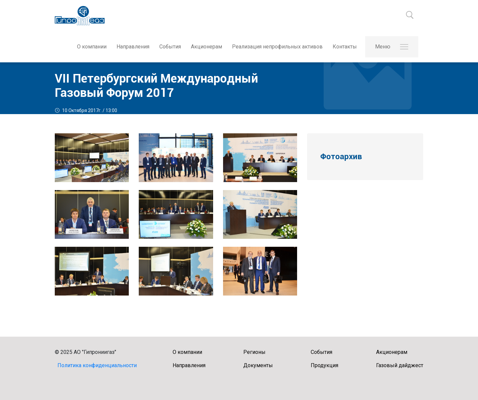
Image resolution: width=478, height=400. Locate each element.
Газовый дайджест (399, 365)
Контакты (345, 46)
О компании (92, 46)
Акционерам (206, 46)
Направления (133, 46)
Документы (258, 365)
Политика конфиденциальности (97, 365)
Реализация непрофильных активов (277, 46)
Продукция (324, 365)
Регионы (254, 352)
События (170, 46)
